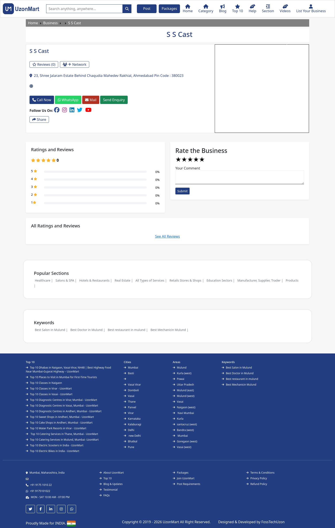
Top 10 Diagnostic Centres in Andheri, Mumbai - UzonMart (63, 411)
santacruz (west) (185, 424)
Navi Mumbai (183, 413)
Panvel (130, 407)
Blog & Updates (111, 484)
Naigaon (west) (184, 407)
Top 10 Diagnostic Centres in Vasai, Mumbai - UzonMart (62, 405)
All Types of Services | (151, 280)
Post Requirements (186, 484)
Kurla (178, 419)
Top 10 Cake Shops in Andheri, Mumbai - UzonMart (59, 422)
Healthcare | (44, 280)
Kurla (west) (182, 373)
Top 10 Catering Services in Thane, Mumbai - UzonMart (62, 434)
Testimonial (108, 490)
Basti (129, 373)
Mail (90, 99)
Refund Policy (256, 484)
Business (50, 23)
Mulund (180, 367)
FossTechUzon (272, 521)
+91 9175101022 (40, 491)
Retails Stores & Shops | (186, 280)
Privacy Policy (256, 478)
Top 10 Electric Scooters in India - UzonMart (54, 445)
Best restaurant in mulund (240, 379)
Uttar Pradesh (183, 384)
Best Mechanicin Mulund (239, 384)
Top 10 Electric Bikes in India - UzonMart (52, 451)
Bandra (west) (183, 430)
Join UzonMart (183, 478)
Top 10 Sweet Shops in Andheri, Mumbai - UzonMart (60, 417)
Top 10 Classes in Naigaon (44, 383)
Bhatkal (130, 441)
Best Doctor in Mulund (237, 373)
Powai (178, 379)
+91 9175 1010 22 (41, 485)
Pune (129, 447)
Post (146, 8)
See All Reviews (167, 236)
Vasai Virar (132, 384)
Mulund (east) (183, 390)
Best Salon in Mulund (237, 367)
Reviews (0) (43, 64)
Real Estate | (124, 280)
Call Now (41, 99)
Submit (182, 191)
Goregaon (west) (185, 441)
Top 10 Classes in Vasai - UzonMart (49, 394)
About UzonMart (111, 472)
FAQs (104, 495)
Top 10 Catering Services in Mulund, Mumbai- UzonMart (62, 439)
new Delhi (132, 436)
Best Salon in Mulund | (51, 330)
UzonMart (171, 521)
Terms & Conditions (260, 472)
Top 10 (105, 478)
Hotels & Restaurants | (95, 280)
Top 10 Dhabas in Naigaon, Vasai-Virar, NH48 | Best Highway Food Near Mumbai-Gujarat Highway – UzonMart (68, 369)
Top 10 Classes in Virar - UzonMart (49, 388)
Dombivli (131, 390)
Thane (130, 401)
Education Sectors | (221, 280)
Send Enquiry (114, 99)
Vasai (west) (182, 447)
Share (39, 119)
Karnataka (132, 419)
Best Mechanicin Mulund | (169, 330)
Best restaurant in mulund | (128, 330)
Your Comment (187, 168)
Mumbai (131, 367)
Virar (129, 413)
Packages (169, 8)
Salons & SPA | (66, 280)
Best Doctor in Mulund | (87, 330)
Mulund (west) (183, 396)
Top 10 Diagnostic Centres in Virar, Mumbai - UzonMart (61, 400)
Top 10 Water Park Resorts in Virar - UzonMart (56, 428)
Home (33, 23)
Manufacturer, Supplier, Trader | (260, 280)
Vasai (129, 396)
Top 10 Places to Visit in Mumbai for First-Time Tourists (61, 377)
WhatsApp (68, 99)
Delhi (129, 430)
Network (74, 64)
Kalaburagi (132, 424)
